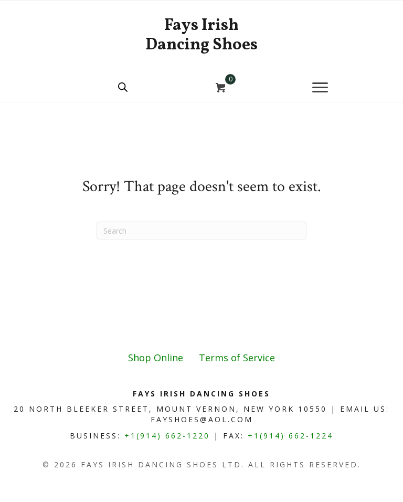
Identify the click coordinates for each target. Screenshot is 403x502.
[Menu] (320, 88)
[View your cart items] (221, 89)
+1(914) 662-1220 (167, 436)
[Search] (201, 230)
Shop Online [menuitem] (155, 357)
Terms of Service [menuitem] (237, 357)
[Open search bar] (123, 86)
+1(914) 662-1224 (290, 436)
